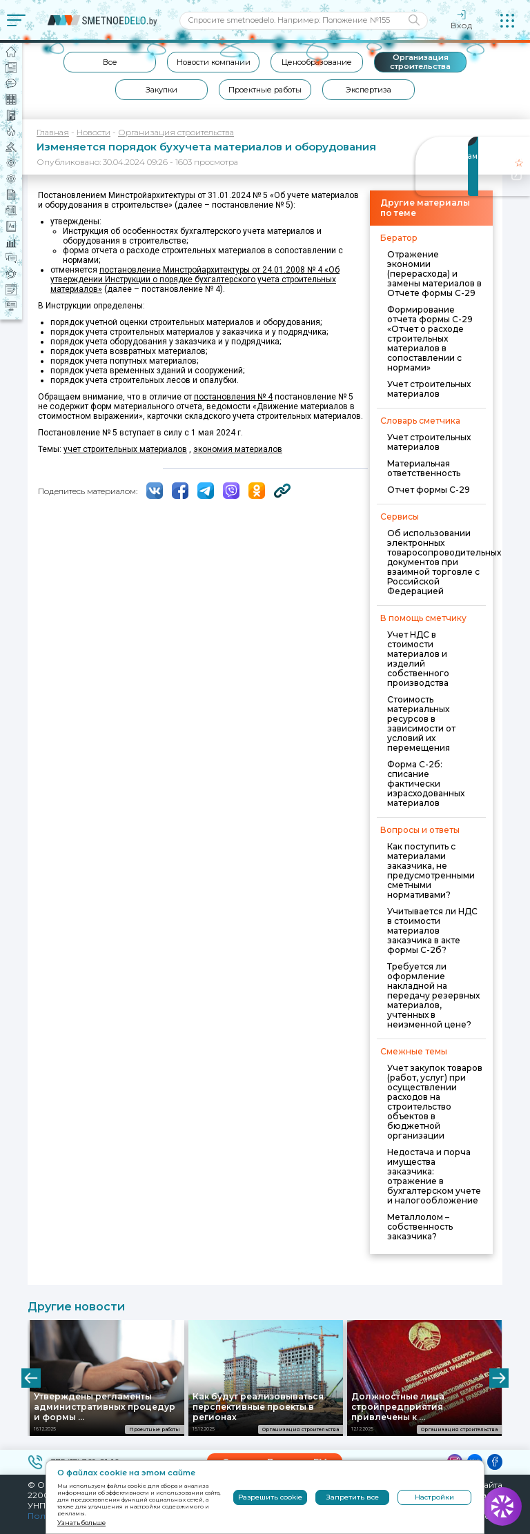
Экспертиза (368, 90)
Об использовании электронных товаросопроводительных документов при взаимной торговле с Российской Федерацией (444, 562)
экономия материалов (237, 449)
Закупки (161, 90)
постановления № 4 (233, 397)
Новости (93, 132)
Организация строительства (420, 61)
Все (110, 62)
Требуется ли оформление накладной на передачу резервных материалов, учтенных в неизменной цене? (433, 995)
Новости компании (214, 62)
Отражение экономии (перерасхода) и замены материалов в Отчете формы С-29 (434, 273)
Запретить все (352, 1497)
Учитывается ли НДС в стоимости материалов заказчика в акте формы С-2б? (432, 930)
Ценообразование (317, 62)
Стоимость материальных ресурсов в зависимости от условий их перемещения (421, 723)
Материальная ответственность (423, 468)
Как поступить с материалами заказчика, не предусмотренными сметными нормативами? (431, 870)
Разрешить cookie (270, 1497)
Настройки (434, 1497)
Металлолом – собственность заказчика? (420, 1226)
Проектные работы (265, 90)
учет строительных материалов (125, 449)
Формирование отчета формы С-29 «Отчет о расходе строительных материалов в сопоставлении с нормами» (430, 338)
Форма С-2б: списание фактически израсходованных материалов (425, 783)
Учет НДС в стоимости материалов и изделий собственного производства (418, 658)
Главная (53, 132)
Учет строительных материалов (429, 389)
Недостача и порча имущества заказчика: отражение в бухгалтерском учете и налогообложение (434, 1176)
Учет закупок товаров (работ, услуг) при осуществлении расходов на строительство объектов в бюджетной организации (434, 1102)
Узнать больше (81, 1522)
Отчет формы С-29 (428, 489)
